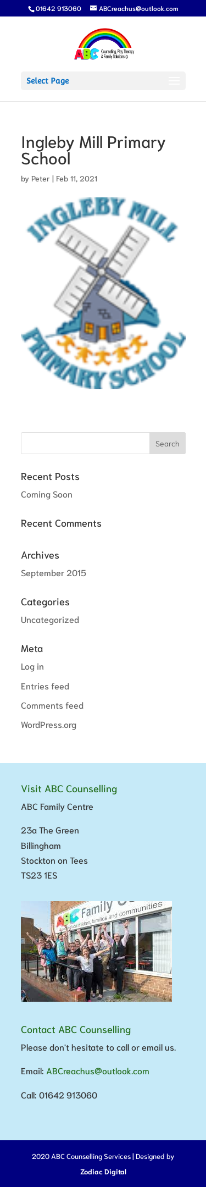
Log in (32, 665)
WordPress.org (48, 724)
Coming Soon (47, 493)
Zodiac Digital (103, 1171)
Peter (40, 178)
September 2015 (53, 572)
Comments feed (52, 704)
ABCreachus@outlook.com (97, 1070)
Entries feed (45, 685)
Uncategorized (50, 619)
